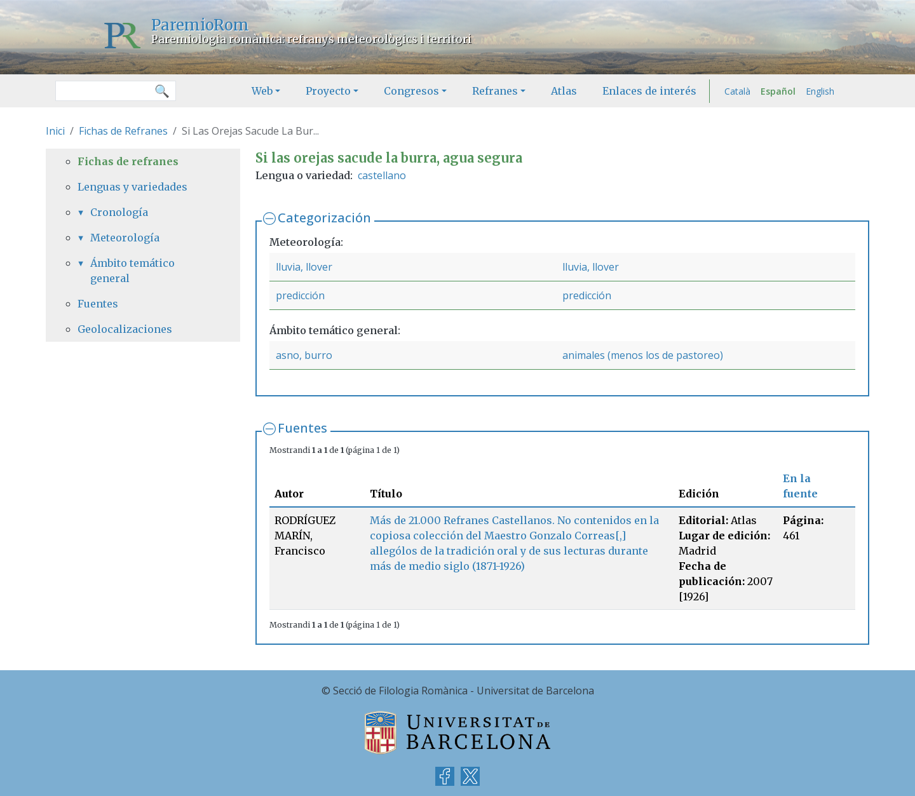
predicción (300, 295)
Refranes (495, 90)
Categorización (324, 217)
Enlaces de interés (649, 90)
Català (737, 91)
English (820, 91)
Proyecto (328, 90)
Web (262, 90)
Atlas (564, 90)
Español (778, 91)
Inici (55, 131)
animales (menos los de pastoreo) (642, 355)
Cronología (119, 212)
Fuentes (302, 427)
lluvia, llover (304, 267)
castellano (382, 175)
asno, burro (304, 355)
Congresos (411, 90)
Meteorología (124, 237)
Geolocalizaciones (125, 329)
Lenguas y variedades (132, 186)
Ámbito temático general (132, 271)
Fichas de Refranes (123, 131)
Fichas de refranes (128, 161)
